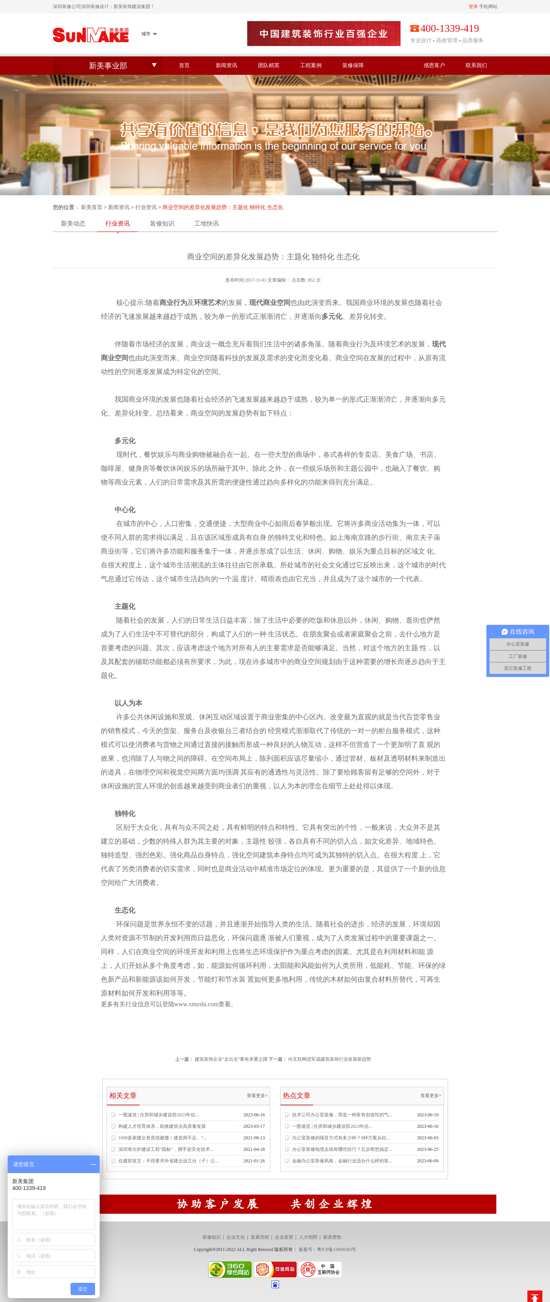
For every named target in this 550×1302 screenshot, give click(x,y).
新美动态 (73, 223)
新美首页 (91, 207)
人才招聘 (308, 1237)
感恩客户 (434, 65)
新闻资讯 (226, 65)
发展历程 (260, 1237)
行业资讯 (146, 207)
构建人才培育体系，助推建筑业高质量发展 (162, 1126)
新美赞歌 (332, 1237)
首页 (184, 65)
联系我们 (476, 65)
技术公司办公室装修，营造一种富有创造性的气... (342, 1114)
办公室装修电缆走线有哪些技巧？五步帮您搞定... (342, 1149)
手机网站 (488, 6)
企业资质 (284, 1237)
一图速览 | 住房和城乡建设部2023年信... (158, 1114)
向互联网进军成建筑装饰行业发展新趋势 (329, 1059)
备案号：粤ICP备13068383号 (327, 1249)
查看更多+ (257, 1095)
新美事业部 (108, 65)
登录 (473, 6)
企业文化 (236, 1237)
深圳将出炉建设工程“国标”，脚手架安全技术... (165, 1149)
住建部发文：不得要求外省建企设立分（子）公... (168, 1161)
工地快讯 (206, 223)
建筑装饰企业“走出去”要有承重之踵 (231, 1059)
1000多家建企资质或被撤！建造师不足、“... (162, 1137)
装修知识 (162, 223)
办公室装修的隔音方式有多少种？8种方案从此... (341, 1137)
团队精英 (268, 65)
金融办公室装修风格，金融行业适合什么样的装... (342, 1161)
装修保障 (353, 65)
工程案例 (311, 65)
